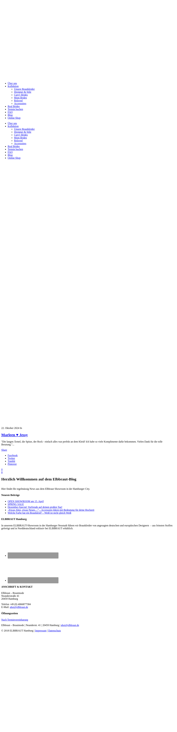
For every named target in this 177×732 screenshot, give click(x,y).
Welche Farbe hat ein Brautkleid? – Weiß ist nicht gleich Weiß (39, 512)
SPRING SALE (16, 504)
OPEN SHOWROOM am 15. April (26, 501)
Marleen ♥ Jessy (14, 435)
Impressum (40, 630)
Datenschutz (54, 630)
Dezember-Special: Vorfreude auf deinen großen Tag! (35, 507)
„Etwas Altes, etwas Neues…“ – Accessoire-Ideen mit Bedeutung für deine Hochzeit (51, 510)
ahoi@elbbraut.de (19, 607)
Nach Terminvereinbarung (14, 619)
